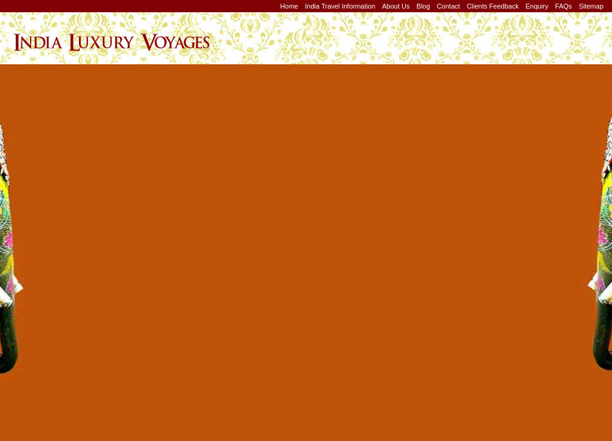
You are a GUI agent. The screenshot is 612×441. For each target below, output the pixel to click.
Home (289, 6)
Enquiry (537, 6)
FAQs (563, 6)
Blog (423, 6)
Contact (448, 6)
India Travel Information (340, 6)
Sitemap (591, 6)
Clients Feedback (493, 6)
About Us (395, 6)
